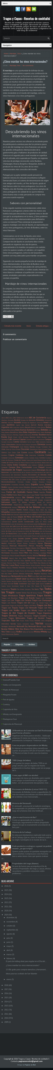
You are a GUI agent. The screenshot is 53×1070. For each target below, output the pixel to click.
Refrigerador (29, 574)
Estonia (10, 487)
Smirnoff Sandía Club (11, 680)
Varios (39, 623)
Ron (30, 576)
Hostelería (4, 510)
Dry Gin (12, 479)
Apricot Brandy (37, 425)
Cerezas (27, 444)
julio (8, 938)
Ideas (42, 510)
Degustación (27, 470)
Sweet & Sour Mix (27, 586)
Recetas (47, 570)
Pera (31, 563)
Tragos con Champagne (42, 600)
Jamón (30, 514)
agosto (9, 934)
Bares (17, 430)
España (34, 484)
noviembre (11, 922)
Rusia (34, 576)
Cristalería (23, 465)
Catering (49, 442)
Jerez (44, 514)
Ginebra (30, 497)
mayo (9, 946)
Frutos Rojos (17, 495)
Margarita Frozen (9, 695)
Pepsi (27, 563)
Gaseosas (48, 495)
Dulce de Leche (21, 479)
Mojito (49, 553)
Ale (27, 420)
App (22, 425)
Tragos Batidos (44, 595)
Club (9, 452)
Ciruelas (44, 449)
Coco (50, 452)
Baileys (49, 427)
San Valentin (41, 579)
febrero (9, 958)
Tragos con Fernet (8, 603)
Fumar (37, 495)
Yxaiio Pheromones (7, 634)
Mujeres (23, 555)
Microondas (14, 553)
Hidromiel (27, 505)
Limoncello (4, 541)
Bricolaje (26, 437)
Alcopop (23, 420)
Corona (42, 458)
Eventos (48, 487)
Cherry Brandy (29, 447)
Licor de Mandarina (18, 531)
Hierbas (14, 507)
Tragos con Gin (23, 603)
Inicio (29, 326)
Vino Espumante (36, 629)
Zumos (16, 634)
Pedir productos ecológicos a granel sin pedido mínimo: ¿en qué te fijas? (32, 847)
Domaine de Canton (45, 477)
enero (9, 979)
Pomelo (15, 568)
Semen (9, 581)
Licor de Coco (47, 526)
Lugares (32, 541)
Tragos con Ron (44, 605)
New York (18, 558)
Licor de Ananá (28, 524)
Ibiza (37, 510)
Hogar (43, 507)
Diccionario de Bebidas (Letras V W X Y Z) (29, 789)
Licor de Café (11, 526)
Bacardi (28, 427)
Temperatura (5, 589)
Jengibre (39, 514)
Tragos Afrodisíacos (9, 595)
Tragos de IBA (8, 612)
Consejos (19, 457)
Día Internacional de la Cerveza (20, 472)
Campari (48, 439)
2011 (6, 1014)
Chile (3, 449)
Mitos (30, 553)
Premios (40, 568)
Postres (35, 568)
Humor (25, 510)
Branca (49, 435)
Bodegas (48, 432)
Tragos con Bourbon (9, 598)
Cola (26, 455)
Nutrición (17, 561)
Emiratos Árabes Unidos (27, 482)
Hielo (40, 505)
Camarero (41, 439)
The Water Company (24, 589)
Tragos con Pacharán (16, 605)
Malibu (25, 543)
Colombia (40, 455)
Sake (40, 576)
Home (6, 53)
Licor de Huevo (47, 529)
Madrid (4, 543)
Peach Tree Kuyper (19, 563)
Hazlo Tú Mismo (19, 502)
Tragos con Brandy (27, 598)
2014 (3, 418)
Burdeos (44, 437)
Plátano (49, 565)
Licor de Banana (40, 524)
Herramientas (6, 504)
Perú (35, 563)
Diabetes (24, 475)
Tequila (13, 589)
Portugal (29, 568)
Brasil (10, 437)
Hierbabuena (6, 507)
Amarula (40, 423)
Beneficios (14, 432)
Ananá (45, 422)
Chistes (18, 449)
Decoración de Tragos (11, 469)
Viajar (44, 626)
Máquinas (4, 546)
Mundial (29, 555)
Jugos (3, 519)
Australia (16, 427)
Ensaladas (15, 485)
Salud (18, 578)
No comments (28, 65)
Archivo (32, 644)
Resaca (4, 576)
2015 (7, 418)
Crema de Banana (7, 460)
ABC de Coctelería (37, 417)
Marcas (31, 546)
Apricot (27, 425)
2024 (26, 418)
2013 (6, 1005)
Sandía (3, 581)
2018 (18, 418)
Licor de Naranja (46, 534)
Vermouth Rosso (34, 626)
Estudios (27, 487)
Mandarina (32, 543)
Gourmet (48, 497)
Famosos (4, 489)
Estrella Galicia (18, 487)
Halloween (5, 502)
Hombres (49, 507)
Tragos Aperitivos (27, 595)
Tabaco (37, 586)
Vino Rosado (48, 629)
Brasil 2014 (17, 437)
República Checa (46, 574)
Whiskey (37, 632)
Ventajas (4, 626)
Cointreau (19, 455)
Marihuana (5, 548)
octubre (10, 926)
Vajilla (19, 624)
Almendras (48, 420)
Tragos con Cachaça (44, 598)
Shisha (19, 581)
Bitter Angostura (29, 432)
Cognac (11, 455)
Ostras (33, 561)
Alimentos (40, 420)
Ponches (22, 568)
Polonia (9, 568)
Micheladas (5, 553)
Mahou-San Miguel (15, 543)
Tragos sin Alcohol (35, 618)
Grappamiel (48, 500)
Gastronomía (7, 497)
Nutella (10, 561)
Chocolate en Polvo (36, 449)
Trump (31, 621)
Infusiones (13, 512)
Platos (3, 568)
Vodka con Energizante (12, 685)
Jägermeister (23, 514)
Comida (48, 455)
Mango (40, 543)
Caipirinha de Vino (10, 709)
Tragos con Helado (37, 603)
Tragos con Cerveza (23, 600)
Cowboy (6, 704)
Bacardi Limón (36, 427)
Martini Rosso (46, 548)
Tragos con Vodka (10, 610)
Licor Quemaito (41, 536)
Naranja (42, 555)
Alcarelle (10, 420)
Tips (41, 589)
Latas (50, 519)
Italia (8, 514)
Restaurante (16, 576)
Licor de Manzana (32, 531)
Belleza (7, 432)
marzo (9, 954)
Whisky (44, 631)
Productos (48, 568)
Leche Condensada (26, 522)
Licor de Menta (34, 533)
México (43, 550)
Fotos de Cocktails (15, 492)
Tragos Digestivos (44, 613)
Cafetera (15, 439)
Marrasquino (20, 548)
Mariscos (13, 548)
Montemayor (5, 555)
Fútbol (42, 495)
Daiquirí (41, 467)
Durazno (35, 479)
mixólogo (43, 553)
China (13, 449)
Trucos (22, 621)
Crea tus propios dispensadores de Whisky (29, 745)
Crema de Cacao (20, 460)
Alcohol (17, 420)
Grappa (40, 500)
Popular (7, 644)
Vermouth (12, 626)
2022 (6, 902)
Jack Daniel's (15, 514)
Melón (16, 550)
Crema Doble (12, 465)
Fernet (11, 489)
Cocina (24, 452)
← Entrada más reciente (11, 326)
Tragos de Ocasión (26, 612)
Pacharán (39, 561)
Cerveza (41, 444)
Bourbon (42, 434)
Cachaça (4, 439)
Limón (49, 538)
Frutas (3, 495)
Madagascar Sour (10, 719)
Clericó (4, 452)
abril (8, 950)
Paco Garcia (48, 561)
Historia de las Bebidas (29, 507)
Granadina (5, 500)
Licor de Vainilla (17, 536)
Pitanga (22, 565)
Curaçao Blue (14, 467)
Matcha (3, 550)
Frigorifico (42, 492)
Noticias (31, 557)
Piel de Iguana (8, 699)
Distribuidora (31, 477)
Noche (24, 558)
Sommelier (23, 584)
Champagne (14, 447)
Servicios (14, 581)
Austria (22, 427)
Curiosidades (27, 467)
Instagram (27, 512)
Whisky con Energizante (12, 714)
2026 (6, 886)
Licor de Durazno (23, 529)
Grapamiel (33, 500)
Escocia (27, 485)
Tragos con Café (7, 600)
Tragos (47, 592)
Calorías (35, 439)
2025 (6, 890)
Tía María (35, 589)
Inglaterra (20, 512)
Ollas (22, 561)
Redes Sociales (13, 574)
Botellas (35, 435)
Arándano (48, 425)
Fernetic (17, 490)
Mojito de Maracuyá (11, 690)
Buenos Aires (35, 437)
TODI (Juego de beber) (21, 760)
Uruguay (48, 620)
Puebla (17, 571)
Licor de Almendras (17, 524)
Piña (3, 565)
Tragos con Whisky (29, 610)
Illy (46, 510)
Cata (37, 442)
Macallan (49, 541)
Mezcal (49, 550)
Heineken (32, 502)
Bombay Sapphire (19, 435)
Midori (21, 553)
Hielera (34, 505)
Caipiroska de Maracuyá (12, 724)
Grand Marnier (17, 500)
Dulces (29, 479)
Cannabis (23, 442)
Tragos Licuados (40, 616)
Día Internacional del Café (40, 472)
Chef (21, 447)
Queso (32, 571)
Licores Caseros (31, 538)
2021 (6, 906)
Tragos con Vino (45, 608)
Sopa (29, 584)
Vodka (19, 631)
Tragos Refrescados (16, 618)
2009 (6, 1022)
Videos (11, 628)
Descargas (41, 470)
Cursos (35, 467)
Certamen (34, 444)
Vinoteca (13, 632)
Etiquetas (34, 487)
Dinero (11, 477)
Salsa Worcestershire (8, 579)
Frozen (49, 492)
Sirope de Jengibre (41, 581)
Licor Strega (12, 539)
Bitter (21, 432)
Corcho (26, 458)
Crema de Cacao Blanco (34, 460)
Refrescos (21, 574)
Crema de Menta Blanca (22, 463)
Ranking (38, 571)
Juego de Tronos (12, 517)
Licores (21, 538)
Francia (29, 492)
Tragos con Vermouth (28, 608)
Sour (33, 584)
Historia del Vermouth (21, 803)
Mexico (36, 550)
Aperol (18, 425)
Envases (21, 485)
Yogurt (50, 632)
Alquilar (10, 423)
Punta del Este (25, 571)
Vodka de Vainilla (27, 632)
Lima (42, 538)
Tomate (18, 593)
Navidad (4, 558)
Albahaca (4, 420)
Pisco (17, 565)
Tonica (23, 593)
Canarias (10, 442)
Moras (12, 555)
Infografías (5, 512)
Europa (40, 487)
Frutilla (9, 495)
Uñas (43, 621)
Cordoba (31, 458)
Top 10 (29, 593)
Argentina (5, 427)
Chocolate (25, 449)
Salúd (24, 579)
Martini (28, 548)
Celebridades (11, 444)
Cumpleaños (48, 465)
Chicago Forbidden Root (44, 447)
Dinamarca (5, 477)
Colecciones (32, 455)
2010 (6, 1018)
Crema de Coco (47, 460)
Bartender (31, 430)
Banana (4, 430)
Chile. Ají (8, 449)
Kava (14, 519)
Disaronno (17, 477)
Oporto (27, 560)
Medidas (10, 550)
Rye (37, 576)
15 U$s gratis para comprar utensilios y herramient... (26, 969)
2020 (6, 910)
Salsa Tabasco (47, 576)
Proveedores (10, 571)
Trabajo (40, 593)
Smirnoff (10, 584)
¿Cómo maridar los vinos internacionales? (25, 61)
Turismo (37, 620)
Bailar (43, 427)
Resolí (9, 576)
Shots (29, 581)
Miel (26, 553)
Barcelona (11, 430)
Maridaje (13, 53)
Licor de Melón (22, 534)
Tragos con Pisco (30, 605)
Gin (23, 497)
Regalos (37, 573)
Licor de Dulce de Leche (8, 529)
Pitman (27, 565)
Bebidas (44, 429)
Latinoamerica (6, 522)
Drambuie (4, 479)
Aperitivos (11, 425)
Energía (49, 482)
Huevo (19, 509)
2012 (6, 1010)
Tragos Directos (9, 615)
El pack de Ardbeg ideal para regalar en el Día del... (26, 961)
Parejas (3, 563)
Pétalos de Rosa (46, 563)
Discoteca (24, 477)
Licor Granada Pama (29, 536)
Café (10, 439)
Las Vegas (43, 519)
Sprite (42, 584)
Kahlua (9, 519)
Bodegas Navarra (7, 435)
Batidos (37, 430)
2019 (6, 915)
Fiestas (44, 489)
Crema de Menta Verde (37, 463)
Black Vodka (41, 432)
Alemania (32, 420)
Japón (34, 514)
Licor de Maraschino (9, 533)
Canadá (3, 442)
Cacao (50, 437)
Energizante (5, 484)
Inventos (48, 512)
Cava (3, 444)
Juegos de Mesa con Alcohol (30, 517)
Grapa (26, 500)
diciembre (10, 917)
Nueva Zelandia (41, 558)
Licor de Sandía (6, 536)
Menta (29, 550)
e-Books (42, 479)
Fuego (32, 495)
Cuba (29, 465)
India (50, 510)
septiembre (11, 930)
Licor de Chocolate (35, 526)
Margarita (39, 546)
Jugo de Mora (47, 517)
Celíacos (18, 444)
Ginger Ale (39, 497)
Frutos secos (26, 495)
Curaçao (4, 467)
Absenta (49, 418)
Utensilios (5, 624)
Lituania (26, 541)
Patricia (9, 563)
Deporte (33, 470)
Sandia (49, 579)
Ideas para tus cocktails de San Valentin (21, 973)
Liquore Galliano (15, 541)
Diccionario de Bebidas (37, 475)
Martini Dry (35, 548)
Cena (23, 444)
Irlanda (4, 514)
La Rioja (31, 519)
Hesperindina (18, 505)
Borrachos (28, 435)
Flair (50, 489)
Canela (16, 442)
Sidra (33, 581)
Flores (3, 492)
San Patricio (31, 579)
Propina (3, 571)
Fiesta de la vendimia (33, 490)
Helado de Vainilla (44, 502)
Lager (37, 519)
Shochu (24, 581)
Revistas (24, 576)
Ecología (49, 479)
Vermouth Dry (22, 626)
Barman (23, 430)
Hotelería (12, 510)
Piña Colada (9, 565)
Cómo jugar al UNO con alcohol (25, 775)
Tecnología (47, 586)
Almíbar (4, 422)
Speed (37, 584)
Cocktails (40, 452)
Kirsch (20, 519)
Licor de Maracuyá (45, 531)
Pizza (32, 565)
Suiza (9, 586)
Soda (16, 583)
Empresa (41, 482)
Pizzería (37, 565)
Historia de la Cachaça (21, 832)
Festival (23, 490)
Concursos (11, 458)
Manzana (48, 543)
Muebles (17, 555)
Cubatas (34, 465)
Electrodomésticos (8, 482)
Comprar (4, 458)
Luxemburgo (40, 541)
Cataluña (43, 442)
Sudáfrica (48, 584)
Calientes (29, 439)
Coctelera (4, 455)
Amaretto (17, 422)
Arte (11, 427)
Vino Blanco (25, 629)
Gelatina (18, 498)
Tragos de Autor (45, 610)
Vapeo (32, 624)
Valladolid (26, 624)
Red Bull (4, 574)
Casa (33, 442)
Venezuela (48, 624)
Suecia (3, 586)
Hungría (32, 510)
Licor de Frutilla (36, 529)
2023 (22, 418)
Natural (49, 555)
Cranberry (48, 458)
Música (35, 555)
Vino (19, 53)
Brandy (4, 437)
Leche (14, 522)
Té (41, 586)
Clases (50, 449)
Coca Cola (16, 452)
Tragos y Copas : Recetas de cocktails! (26, 18)
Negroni (11, 558)
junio (8, 942)
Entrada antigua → (43, 326)
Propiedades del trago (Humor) (25, 863)
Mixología (36, 553)
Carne (29, 442)
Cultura (40, 465)
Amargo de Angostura (29, 423)
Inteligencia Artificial (38, 512)
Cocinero (30, 452)
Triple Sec (15, 620)
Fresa (35, 492)
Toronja (35, 593)
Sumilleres (15, 586)
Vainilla (13, 624)
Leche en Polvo (40, 522)
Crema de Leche (7, 462)
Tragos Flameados (25, 616)
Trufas (27, 621)
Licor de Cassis (22, 526)
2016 (11, 418)
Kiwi (25, 519)
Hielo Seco (48, 505)
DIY (37, 477)
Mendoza (23, 550)
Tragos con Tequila (9, 608)
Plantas (43, 565)
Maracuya (13, 546)
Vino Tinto (5, 632)
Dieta (50, 475)
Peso (39, 563)
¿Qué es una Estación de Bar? (24, 817)
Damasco (49, 467)
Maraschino (22, 546)
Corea (37, 458)
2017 (15, 418)
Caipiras (22, 439)
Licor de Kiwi (6, 531)
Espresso (41, 485)
